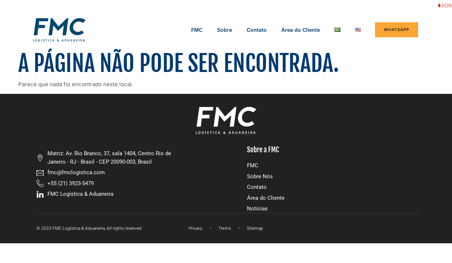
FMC (196, 30)
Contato (257, 30)
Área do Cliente (300, 30)
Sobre (224, 30)
